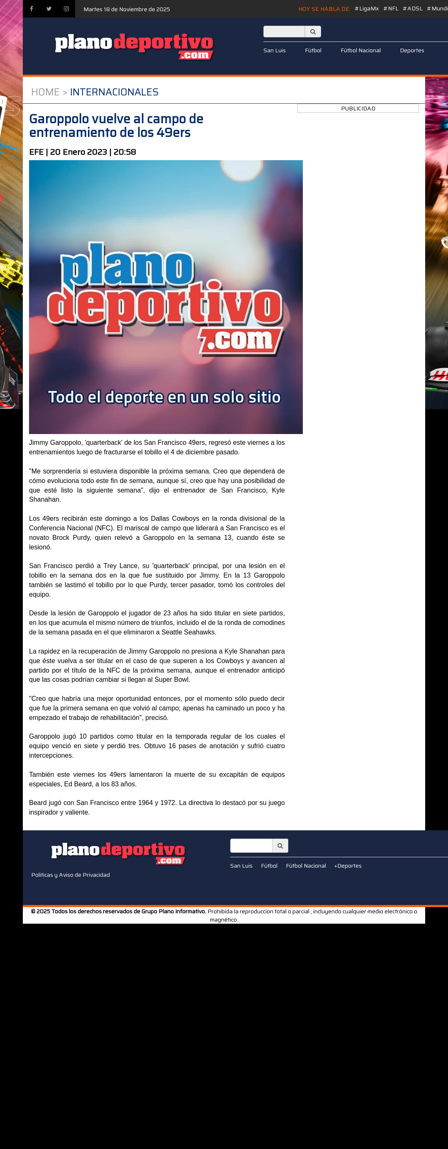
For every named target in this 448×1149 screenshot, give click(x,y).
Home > (49, 92)
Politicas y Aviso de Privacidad (70, 874)
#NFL (391, 8)
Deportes (412, 50)
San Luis (274, 50)
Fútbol (313, 50)
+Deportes (348, 865)
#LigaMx (367, 8)
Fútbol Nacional (361, 50)
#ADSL (413, 8)
